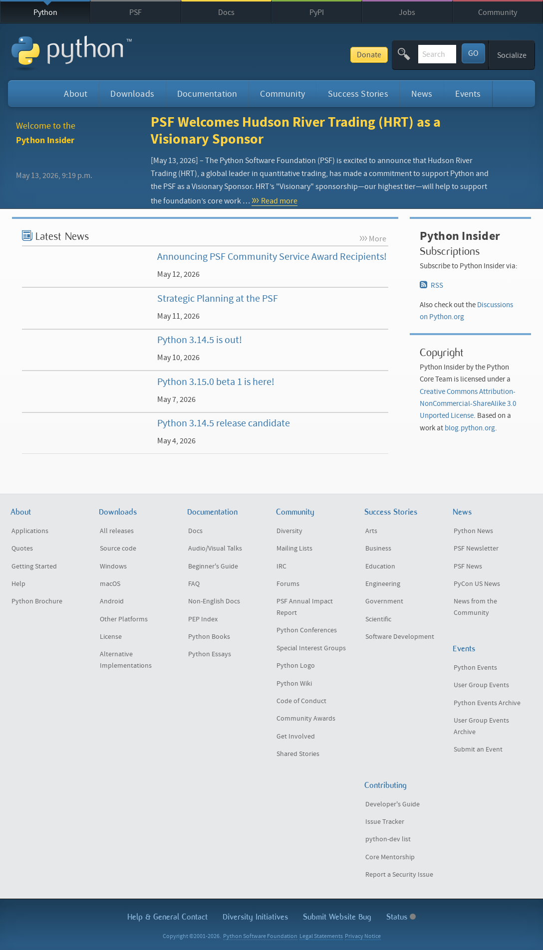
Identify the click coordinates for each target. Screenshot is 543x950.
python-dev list (388, 839)
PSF (135, 12)
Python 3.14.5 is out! (199, 340)
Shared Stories (297, 754)
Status (401, 917)
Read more (279, 200)
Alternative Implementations (126, 660)
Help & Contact (167, 917)
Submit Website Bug (337, 917)
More (377, 238)
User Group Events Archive (481, 726)
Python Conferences (306, 630)
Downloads (132, 94)
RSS (432, 285)
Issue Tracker (384, 822)
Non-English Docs (214, 601)
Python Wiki (294, 684)
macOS (110, 584)
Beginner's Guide (213, 566)
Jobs (407, 12)
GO (473, 53)
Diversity (289, 531)
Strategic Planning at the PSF (217, 298)
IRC (281, 566)
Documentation (207, 94)
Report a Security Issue (399, 875)
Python (45, 12)
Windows (113, 566)
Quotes (22, 549)
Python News (473, 531)
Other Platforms (124, 619)
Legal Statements (321, 936)
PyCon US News (477, 584)
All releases (117, 531)
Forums (287, 584)
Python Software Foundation (260, 936)
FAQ (194, 584)
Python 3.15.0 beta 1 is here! (215, 381)
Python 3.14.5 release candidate (223, 423)
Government (384, 601)
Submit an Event (478, 750)
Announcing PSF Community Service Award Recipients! (272, 256)
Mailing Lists (294, 549)
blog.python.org (470, 428)
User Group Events (481, 685)
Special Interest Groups (311, 648)
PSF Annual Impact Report (304, 607)
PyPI (316, 12)
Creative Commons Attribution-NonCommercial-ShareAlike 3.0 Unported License (468, 403)
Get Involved (295, 737)
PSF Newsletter (476, 549)
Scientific (378, 619)
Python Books (209, 637)
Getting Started (34, 566)
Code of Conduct (301, 701)
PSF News (468, 566)
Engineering (382, 584)
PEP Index (203, 619)
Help (18, 584)
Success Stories (358, 94)
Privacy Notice (363, 936)
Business (378, 549)
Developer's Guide (392, 804)
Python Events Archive (487, 703)
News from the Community (475, 607)
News (422, 94)
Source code (118, 549)
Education (380, 566)
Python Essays (209, 654)
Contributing (385, 785)
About (75, 94)
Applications (29, 531)
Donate (295, 54)
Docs (226, 12)
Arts (371, 531)
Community (497, 12)
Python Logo (295, 666)
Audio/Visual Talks (215, 549)
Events (468, 94)
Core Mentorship (390, 857)
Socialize (512, 55)
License (111, 637)
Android (112, 601)
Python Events (475, 668)
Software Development (399, 637)
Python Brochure (36, 601)
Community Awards (305, 719)
